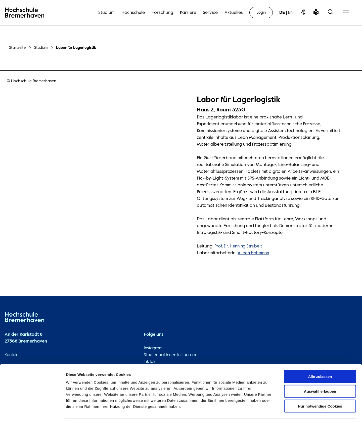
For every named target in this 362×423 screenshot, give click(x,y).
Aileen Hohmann (254, 252)
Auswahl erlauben (320, 376)
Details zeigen (267, 413)
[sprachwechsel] (286, 12)
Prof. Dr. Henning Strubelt (239, 245)
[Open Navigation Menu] (346, 13)
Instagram (151, 347)
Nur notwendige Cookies (320, 391)
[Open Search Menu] (330, 13)
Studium (41, 47)
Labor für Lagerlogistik (76, 47)
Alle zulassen (320, 361)
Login (261, 12)
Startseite (17, 47)
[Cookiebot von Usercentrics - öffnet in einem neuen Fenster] (33, 413)
